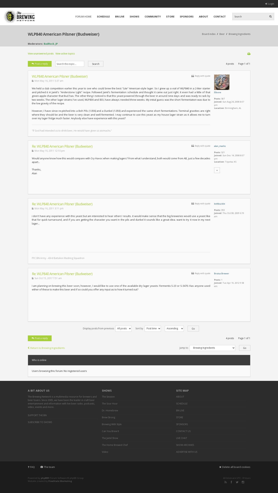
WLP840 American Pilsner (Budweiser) (63, 34)
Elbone (217, 92)
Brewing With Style (112, 424)
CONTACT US (183, 431)
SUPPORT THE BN (37, 415)
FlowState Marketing (60, 481)
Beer (222, 34)
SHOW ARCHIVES (185, 445)
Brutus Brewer (221, 273)
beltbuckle (219, 203)
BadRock (49, 43)
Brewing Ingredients (239, 34)
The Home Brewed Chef (115, 445)
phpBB (44, 478)
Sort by (148, 328)
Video (105, 452)
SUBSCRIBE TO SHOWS (40, 422)
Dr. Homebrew (110, 410)
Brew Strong (108, 417)
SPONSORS (187, 16)
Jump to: (184, 347)
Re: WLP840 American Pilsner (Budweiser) (62, 146)
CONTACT (220, 16)
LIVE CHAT (181, 438)
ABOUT (203, 16)
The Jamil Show (110, 438)
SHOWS (134, 16)
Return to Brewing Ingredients (46, 348)
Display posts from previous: (107, 328)
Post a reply (40, 63)
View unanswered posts (41, 53)
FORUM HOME (83, 16)
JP (56, 43)
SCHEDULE (103, 16)
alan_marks (220, 146)
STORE (170, 16)
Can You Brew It (110, 431)
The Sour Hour (110, 403)
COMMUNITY (153, 16)
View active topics (65, 53)
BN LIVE (119, 16)
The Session (108, 396)
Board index (208, 34)
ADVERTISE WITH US (186, 452)
